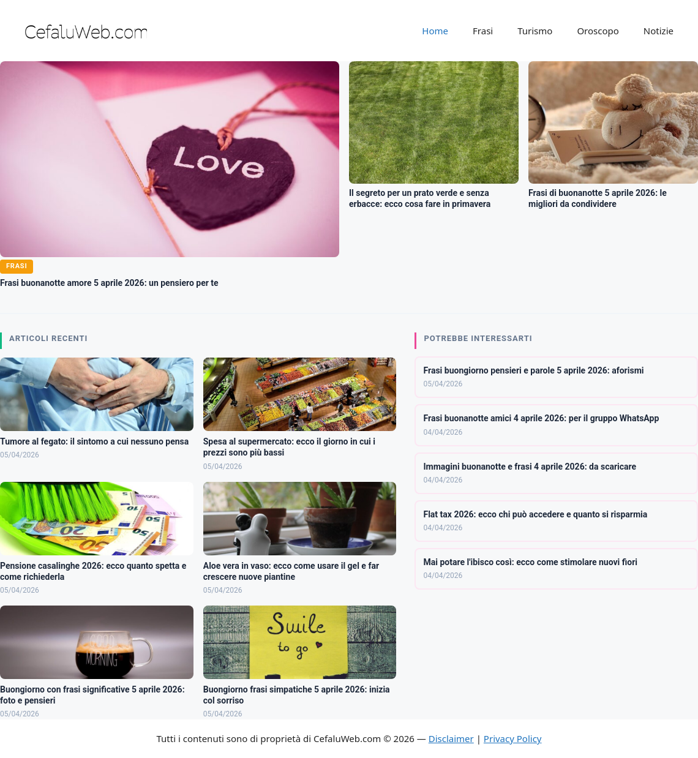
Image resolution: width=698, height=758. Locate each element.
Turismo (534, 30)
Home (435, 30)
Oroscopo (597, 30)
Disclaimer (451, 738)
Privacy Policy (513, 738)
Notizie (659, 30)
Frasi (483, 30)
